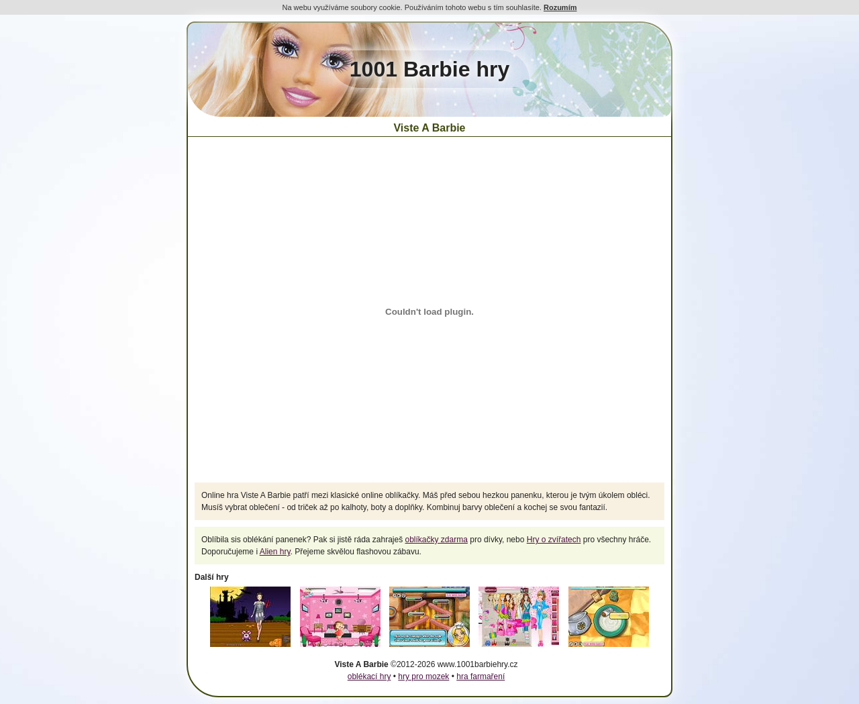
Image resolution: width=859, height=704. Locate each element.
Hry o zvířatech (554, 539)
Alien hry (275, 551)
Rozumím (560, 7)
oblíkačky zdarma (436, 539)
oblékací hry (369, 676)
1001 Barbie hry (429, 69)
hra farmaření (480, 676)
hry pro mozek (423, 676)
